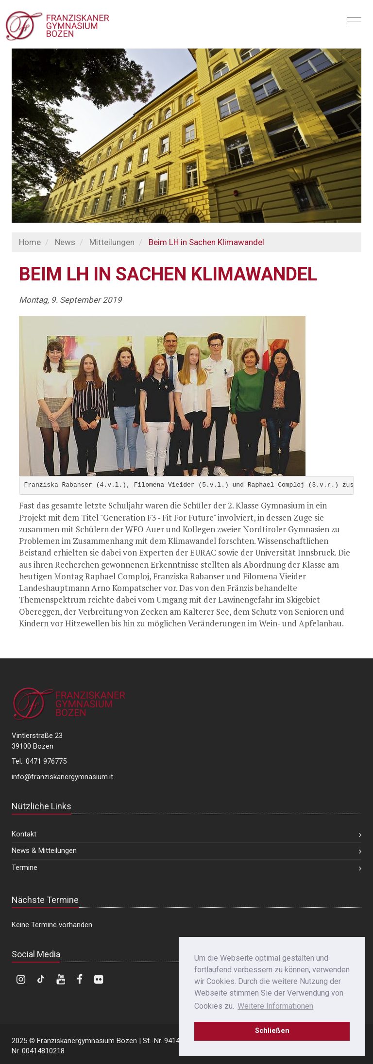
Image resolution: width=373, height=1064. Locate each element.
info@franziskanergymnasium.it (62, 776)
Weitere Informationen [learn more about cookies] (275, 1006)
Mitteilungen (112, 242)
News (65, 242)
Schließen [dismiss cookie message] (272, 1031)
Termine (24, 867)
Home (30, 242)
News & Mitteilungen (44, 850)
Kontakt (24, 834)
